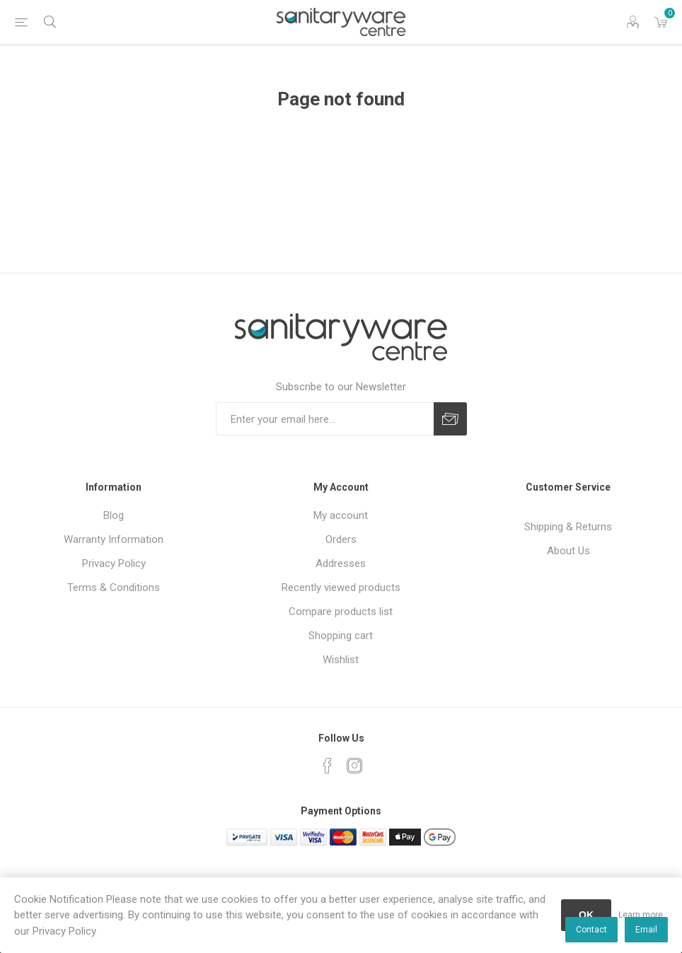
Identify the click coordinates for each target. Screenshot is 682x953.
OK (586, 914)
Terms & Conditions (113, 587)
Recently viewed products (341, 587)
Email (646, 930)
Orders (341, 539)
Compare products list (341, 611)
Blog (113, 515)
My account (340, 515)
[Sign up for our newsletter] (325, 418)
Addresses (341, 563)
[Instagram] (354, 765)
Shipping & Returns (568, 526)
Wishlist (341, 659)
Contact (591, 930)
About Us (568, 550)
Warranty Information (113, 539)
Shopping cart (340, 635)
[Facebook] (327, 765)
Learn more (640, 915)
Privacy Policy (114, 563)
